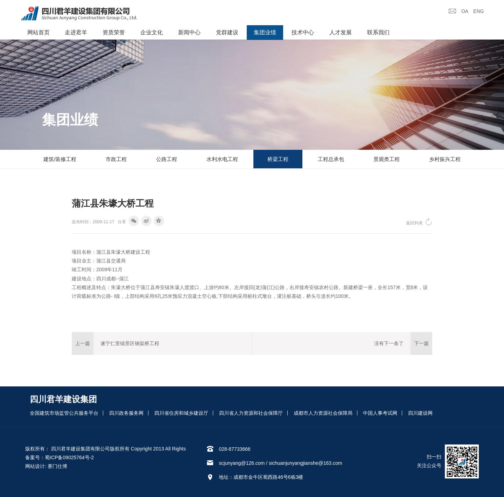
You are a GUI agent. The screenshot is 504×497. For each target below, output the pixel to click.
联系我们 (378, 32)
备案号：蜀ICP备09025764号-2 (59, 457)
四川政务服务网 (126, 413)
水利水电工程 (222, 159)
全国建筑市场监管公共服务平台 (64, 413)
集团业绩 (265, 32)
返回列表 (419, 221)
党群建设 (227, 32)
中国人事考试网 (380, 413)
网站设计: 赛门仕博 (46, 466)
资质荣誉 (114, 32)
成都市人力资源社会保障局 (323, 413)
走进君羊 (76, 32)
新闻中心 (189, 32)
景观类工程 (386, 159)
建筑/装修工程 (59, 159)
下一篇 (421, 343)
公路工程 (166, 159)
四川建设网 (420, 413)
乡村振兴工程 (445, 159)
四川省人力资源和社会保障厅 (251, 413)
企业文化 (151, 32)
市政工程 (116, 159)
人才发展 (340, 32)
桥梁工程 (277, 159)
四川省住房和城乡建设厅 (181, 413)
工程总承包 (331, 159)
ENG (478, 11)
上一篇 (82, 343)
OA (464, 11)
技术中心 (303, 32)
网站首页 (38, 32)
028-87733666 (234, 449)
